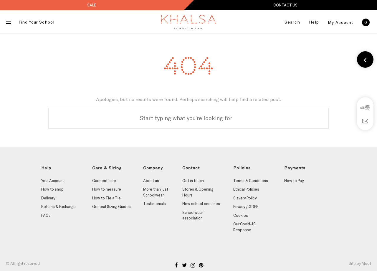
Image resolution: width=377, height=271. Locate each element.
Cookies (240, 215)
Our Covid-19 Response (244, 227)
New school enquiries (201, 203)
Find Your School (36, 21)
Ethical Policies (246, 189)
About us (151, 180)
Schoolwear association (192, 215)
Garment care (104, 180)
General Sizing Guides (111, 206)
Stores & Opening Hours (197, 192)
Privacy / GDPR (246, 206)
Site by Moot (360, 263)
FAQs (46, 215)
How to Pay (294, 180)
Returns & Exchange (58, 206)
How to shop (52, 189)
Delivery (48, 198)
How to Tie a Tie (106, 198)
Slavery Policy (245, 198)
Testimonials (154, 203)
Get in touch (193, 180)
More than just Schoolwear (155, 192)
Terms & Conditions (250, 180)
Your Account (52, 180)
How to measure (106, 189)
